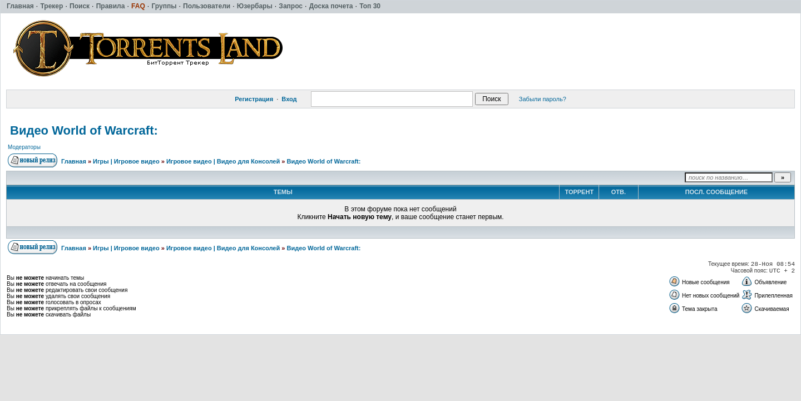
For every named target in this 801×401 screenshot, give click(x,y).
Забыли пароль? (542, 99)
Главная (73, 161)
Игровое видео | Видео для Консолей (223, 161)
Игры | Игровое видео (126, 161)
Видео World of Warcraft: (84, 130)
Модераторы (24, 147)
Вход (288, 99)
